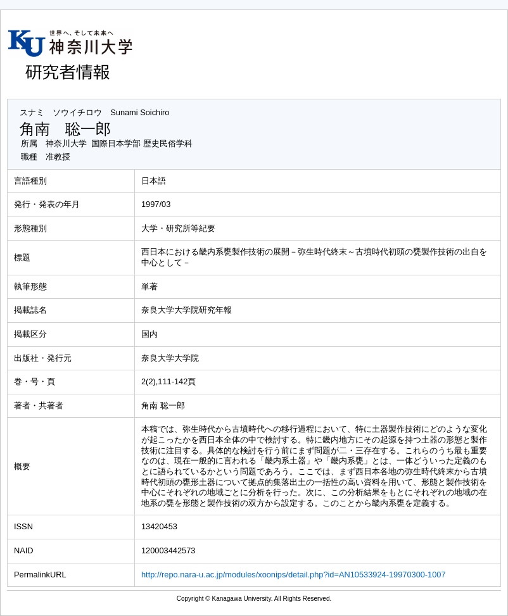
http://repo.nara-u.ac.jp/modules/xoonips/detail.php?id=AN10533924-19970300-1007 (293, 574)
